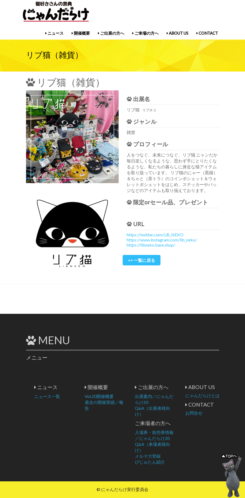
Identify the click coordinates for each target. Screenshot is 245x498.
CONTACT (207, 33)
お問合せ (215, 412)
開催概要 (81, 33)
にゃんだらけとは (224, 395)
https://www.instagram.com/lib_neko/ (162, 239)
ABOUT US (177, 33)
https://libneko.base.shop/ (151, 244)
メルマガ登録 (169, 455)
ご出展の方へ (111, 33)
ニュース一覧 (69, 396)
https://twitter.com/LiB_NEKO (155, 234)
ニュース (54, 33)
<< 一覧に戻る (141, 260)
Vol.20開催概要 (120, 396)
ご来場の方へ (145, 33)
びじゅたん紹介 (171, 461)
